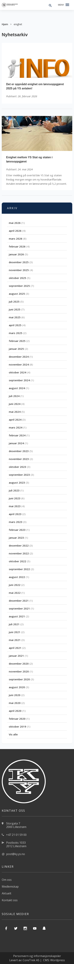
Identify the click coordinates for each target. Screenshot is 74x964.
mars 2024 (15, 427)
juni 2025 (14, 309)
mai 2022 (15, 592)
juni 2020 (14, 695)
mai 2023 (15, 506)
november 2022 (19, 553)
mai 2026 (15, 223)
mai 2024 (15, 411)
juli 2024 (14, 396)
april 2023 (15, 514)
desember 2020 (19, 663)
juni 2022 (14, 585)
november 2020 (19, 671)
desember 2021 (19, 600)
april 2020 (15, 711)
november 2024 (19, 364)
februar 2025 (17, 341)
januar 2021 (16, 655)
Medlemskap (10, 886)
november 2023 (19, 459)
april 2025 (15, 325)
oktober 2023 (17, 467)
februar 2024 (17, 435)
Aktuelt (6, 893)
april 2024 (15, 419)
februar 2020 (17, 718)
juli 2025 (14, 301)
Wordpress (57, 960)
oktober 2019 (17, 726)
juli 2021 (14, 624)
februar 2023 (17, 529)
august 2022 (17, 577)
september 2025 (19, 286)
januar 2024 (16, 443)
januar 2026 (16, 254)
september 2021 (19, 608)
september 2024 (19, 380)
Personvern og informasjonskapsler (37, 956)
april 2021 (15, 648)
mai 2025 (15, 317)
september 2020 (19, 679)
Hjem (5, 24)
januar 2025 (16, 348)
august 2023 (17, 482)
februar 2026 (17, 246)
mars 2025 (15, 333)
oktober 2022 (17, 561)
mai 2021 (15, 640)
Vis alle (13, 734)
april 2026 (15, 230)
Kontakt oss (10, 900)
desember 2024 (19, 356)
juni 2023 (14, 498)
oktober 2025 (17, 278)
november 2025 (19, 270)
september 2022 (19, 569)
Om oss (7, 880)
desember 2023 (19, 451)
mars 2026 (15, 238)
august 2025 (17, 293)
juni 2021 (14, 632)
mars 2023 (15, 522)
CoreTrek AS (31, 960)
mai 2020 (15, 703)
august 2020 (17, 687)
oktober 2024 (17, 372)
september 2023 (19, 474)
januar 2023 (16, 537)
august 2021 (17, 616)
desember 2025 (19, 262)
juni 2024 (14, 404)
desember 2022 (19, 545)
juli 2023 (14, 490)
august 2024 (17, 388)
